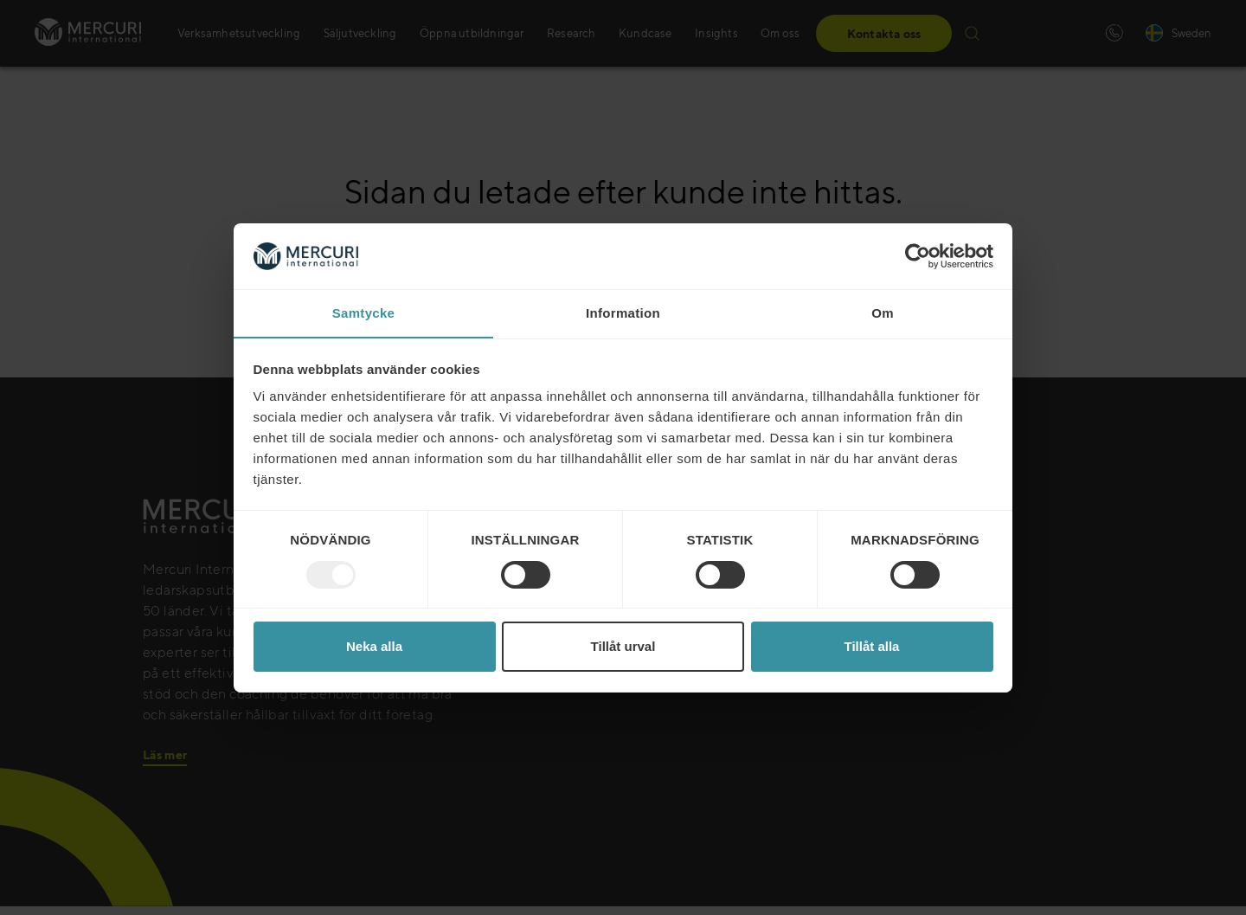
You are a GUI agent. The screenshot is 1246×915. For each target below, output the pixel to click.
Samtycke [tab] (363, 313)
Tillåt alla (872, 647)
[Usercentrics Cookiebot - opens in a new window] (917, 255)
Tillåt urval (623, 647)
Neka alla (374, 647)
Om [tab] (882, 313)
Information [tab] (623, 313)
